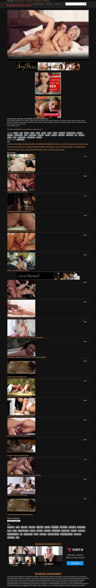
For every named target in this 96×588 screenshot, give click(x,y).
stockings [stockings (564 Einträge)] (54, 150)
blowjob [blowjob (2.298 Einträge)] (48, 144)
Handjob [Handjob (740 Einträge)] (28, 147)
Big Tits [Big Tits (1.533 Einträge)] (35, 144)
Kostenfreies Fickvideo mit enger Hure (18, 435)
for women (41, 135)
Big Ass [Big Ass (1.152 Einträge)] (22, 144)
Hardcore (54, 135)
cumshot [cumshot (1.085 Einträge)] (63, 144)
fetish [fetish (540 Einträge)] (82, 144)
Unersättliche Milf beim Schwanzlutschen (19, 211)
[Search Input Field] (74, 3)
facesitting (10, 135)
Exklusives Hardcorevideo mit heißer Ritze (19, 396)
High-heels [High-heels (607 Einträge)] (44, 147)
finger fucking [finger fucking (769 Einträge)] (23, 531)
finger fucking (32, 135)
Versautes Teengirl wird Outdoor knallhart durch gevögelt (24, 475)
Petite (14, 137)
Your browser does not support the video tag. (48, 35)
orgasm (9, 137)
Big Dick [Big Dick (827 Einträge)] (28, 144)
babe (21, 133)
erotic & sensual (71, 133)
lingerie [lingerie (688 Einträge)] (52, 147)
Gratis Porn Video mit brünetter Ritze (18, 455)
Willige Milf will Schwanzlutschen (17, 298)
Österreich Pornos (19, 1)
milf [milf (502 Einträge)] (75, 147)
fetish (25, 135)
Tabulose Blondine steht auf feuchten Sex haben (21, 231)
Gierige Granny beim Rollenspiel (16, 377)
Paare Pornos (20, 139)
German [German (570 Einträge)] (22, 147)
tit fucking (39, 137)
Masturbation (69, 135)
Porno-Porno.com (19, 5)
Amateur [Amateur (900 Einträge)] (10, 144)
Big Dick (26, 133)
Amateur (16, 133)
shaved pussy (31, 137)
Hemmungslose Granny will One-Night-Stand (20, 317)
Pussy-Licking (22, 137)
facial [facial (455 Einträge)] (78, 144)
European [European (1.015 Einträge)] (71, 144)
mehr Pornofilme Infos (13, 125)
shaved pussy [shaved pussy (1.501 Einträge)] (36, 150)
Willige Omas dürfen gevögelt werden (18, 270)
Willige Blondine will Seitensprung (17, 495)
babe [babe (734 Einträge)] (16, 144)
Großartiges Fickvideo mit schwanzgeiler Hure (20, 172)
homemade (61, 135)
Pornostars (49, 4)
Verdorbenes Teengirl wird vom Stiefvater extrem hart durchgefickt (26, 357)
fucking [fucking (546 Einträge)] (15, 147)
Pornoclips (29, 1)
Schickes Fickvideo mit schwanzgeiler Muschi (20, 416)
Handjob (47, 135)
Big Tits (32, 133)
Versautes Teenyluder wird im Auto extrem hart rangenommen (25, 337)
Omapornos (46, 1)
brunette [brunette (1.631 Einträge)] (56, 144)
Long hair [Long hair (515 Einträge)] (58, 147)
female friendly (19, 135)
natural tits (81, 135)
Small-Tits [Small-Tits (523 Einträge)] (46, 150)
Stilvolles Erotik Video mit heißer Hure (18, 251)
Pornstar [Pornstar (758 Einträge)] (15, 150)
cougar (49, 133)
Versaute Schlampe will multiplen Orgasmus (20, 514)
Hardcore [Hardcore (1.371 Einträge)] (36, 147)
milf (76, 135)
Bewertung (58, 4)
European (79, 133)
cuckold (55, 133)
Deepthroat (62, 133)
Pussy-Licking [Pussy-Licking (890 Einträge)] (24, 150)
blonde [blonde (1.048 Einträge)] (42, 144)
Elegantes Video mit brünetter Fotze (17, 192)
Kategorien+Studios (38, 4)
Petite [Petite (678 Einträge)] (9, 150)
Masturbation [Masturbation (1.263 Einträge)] (67, 147)
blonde (38, 133)
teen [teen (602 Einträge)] (59, 150)
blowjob (44, 133)
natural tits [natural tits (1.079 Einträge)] (80, 147)
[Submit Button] (84, 3)
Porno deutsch (37, 1)
